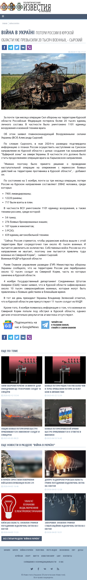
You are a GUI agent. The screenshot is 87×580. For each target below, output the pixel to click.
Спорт (28, 556)
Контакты (67, 556)
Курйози (19, 556)
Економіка (64, 550)
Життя (36, 556)
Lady (58, 556)
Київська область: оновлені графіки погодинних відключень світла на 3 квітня (19, 525)
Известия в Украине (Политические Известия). (44, 575)
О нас (61, 562)
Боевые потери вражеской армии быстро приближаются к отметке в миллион (63, 431)
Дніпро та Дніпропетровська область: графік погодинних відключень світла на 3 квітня (64, 482)
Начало (7, 550)
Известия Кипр (47, 556)
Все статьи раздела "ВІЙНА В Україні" (21, 538)
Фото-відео (51, 550)
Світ (73, 550)
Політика (40, 550)
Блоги (15, 550)
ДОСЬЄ (80, 550)
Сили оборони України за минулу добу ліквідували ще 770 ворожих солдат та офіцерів (21, 388)
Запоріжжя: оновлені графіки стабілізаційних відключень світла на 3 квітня (65, 525)
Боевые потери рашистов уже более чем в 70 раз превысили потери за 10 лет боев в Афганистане (65, 388)
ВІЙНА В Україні (18, 32)
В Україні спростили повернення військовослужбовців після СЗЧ (17, 481)
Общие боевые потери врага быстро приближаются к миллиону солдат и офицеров (20, 431)
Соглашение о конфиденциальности (40, 562)
